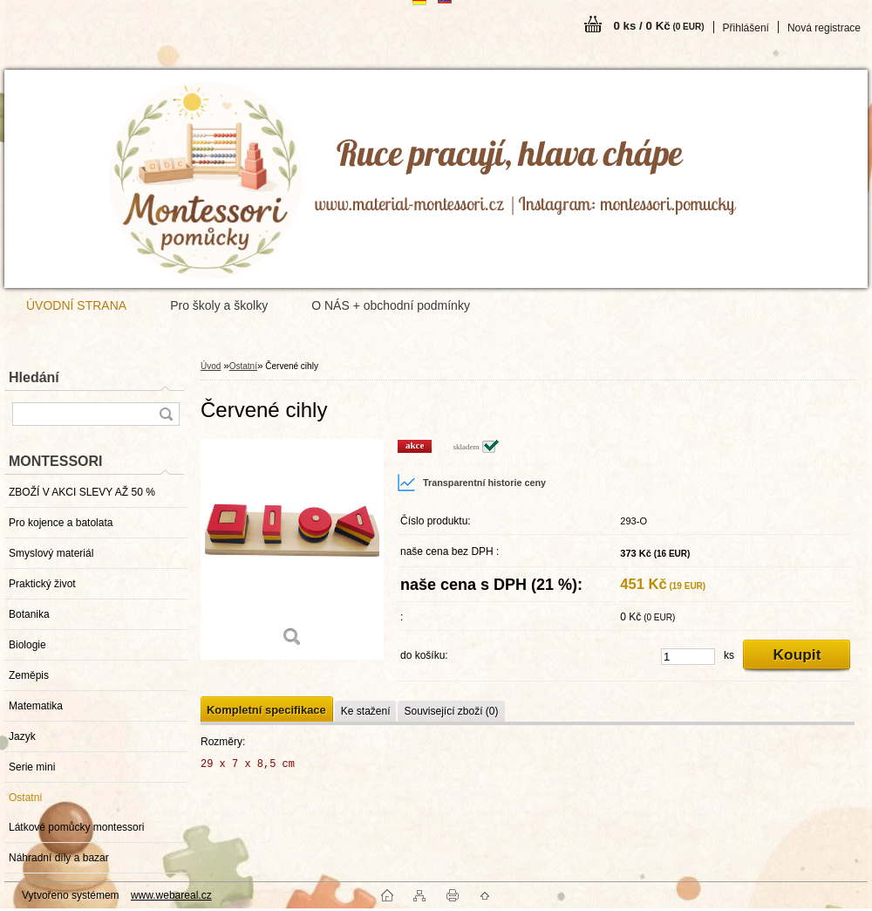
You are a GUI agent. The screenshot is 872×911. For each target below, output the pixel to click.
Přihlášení (746, 28)
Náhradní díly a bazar (59, 858)
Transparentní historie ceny (471, 482)
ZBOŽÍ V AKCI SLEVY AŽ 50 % (82, 492)
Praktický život (42, 584)
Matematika (36, 706)
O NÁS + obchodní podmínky (390, 305)
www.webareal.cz (171, 895)
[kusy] (688, 656)
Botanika (29, 614)
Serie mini (32, 767)
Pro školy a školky (219, 305)
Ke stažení (366, 711)
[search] (165, 414)
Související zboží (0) (451, 711)
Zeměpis (29, 675)
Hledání (34, 377)
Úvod (211, 366)
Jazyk (22, 736)
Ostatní (26, 797)
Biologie (27, 645)
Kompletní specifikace (266, 709)
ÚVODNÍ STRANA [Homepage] (76, 305)
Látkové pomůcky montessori (76, 827)
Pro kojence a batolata (60, 523)
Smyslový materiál (51, 553)
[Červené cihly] (292, 549)
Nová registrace (824, 28)
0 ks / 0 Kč (658, 25)
